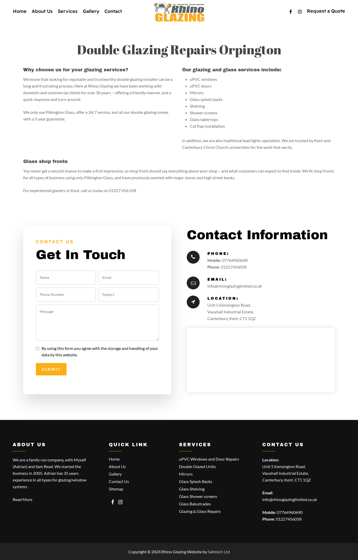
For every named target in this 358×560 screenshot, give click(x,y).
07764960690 (235, 260)
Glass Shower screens (198, 496)
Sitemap (116, 488)
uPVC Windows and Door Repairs (209, 458)
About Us (117, 466)
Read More (22, 499)
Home (114, 458)
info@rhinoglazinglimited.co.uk (234, 285)
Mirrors (186, 473)
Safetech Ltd (219, 551)
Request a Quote (326, 15)
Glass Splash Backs (195, 481)
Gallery (115, 473)
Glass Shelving (192, 488)
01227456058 (234, 266)
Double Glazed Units (197, 466)
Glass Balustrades (195, 503)
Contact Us (119, 481)
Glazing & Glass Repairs (200, 511)
